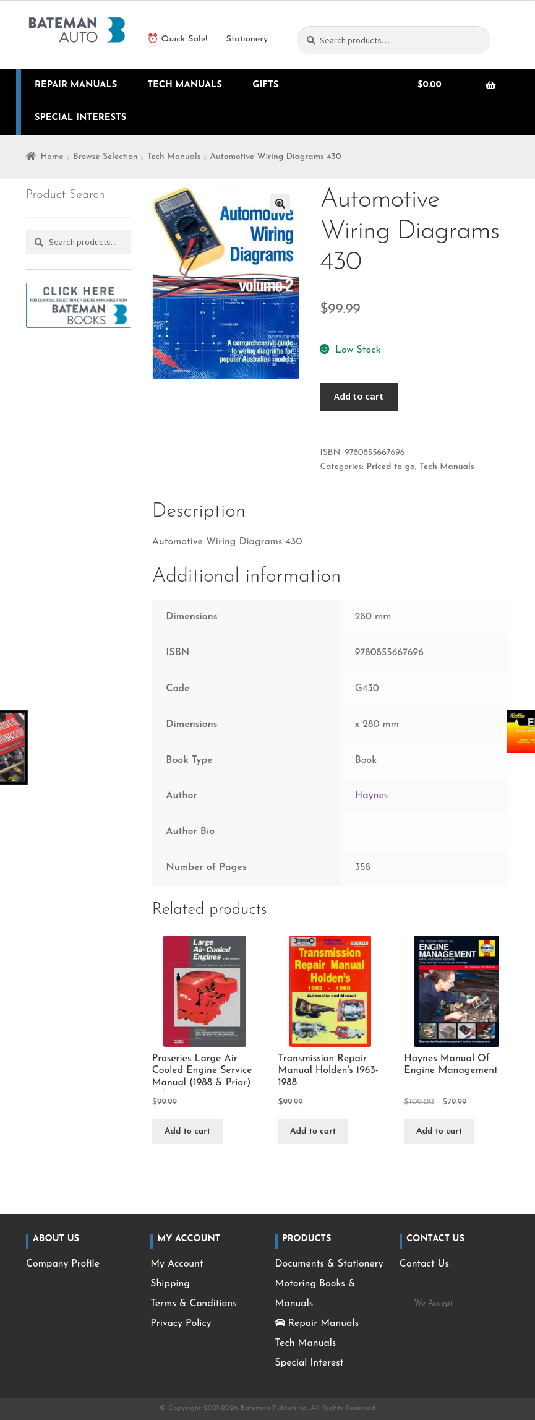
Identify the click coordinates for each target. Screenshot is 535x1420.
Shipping (170, 1284)
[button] (280, 203)
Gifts (265, 85)
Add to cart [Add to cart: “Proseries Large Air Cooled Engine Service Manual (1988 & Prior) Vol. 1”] (187, 1131)
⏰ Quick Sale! (177, 39)
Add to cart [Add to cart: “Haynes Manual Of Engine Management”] (439, 1131)
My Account (176, 1264)
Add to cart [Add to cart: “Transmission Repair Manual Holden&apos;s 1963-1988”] (313, 1131)
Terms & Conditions (193, 1304)
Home (51, 156)
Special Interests (80, 118)
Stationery (247, 39)
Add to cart (358, 396)
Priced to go (390, 466)
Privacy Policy (180, 1323)
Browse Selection (105, 156)
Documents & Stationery (329, 1264)
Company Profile (63, 1264)
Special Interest (309, 1363)
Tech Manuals (184, 85)
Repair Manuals (76, 85)
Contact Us (424, 1264)
